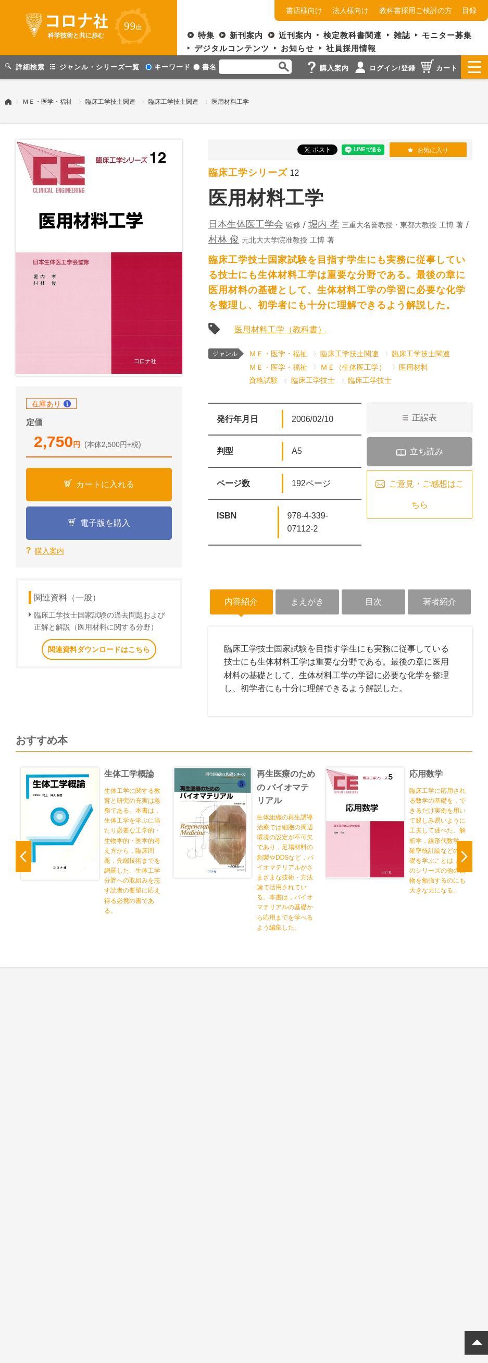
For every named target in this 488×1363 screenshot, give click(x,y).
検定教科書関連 (352, 35)
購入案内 (49, 551)
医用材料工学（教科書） (280, 329)
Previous (23, 856)
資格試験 (263, 380)
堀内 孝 (323, 224)
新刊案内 (246, 35)
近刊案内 (295, 35)
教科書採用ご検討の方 (415, 10)
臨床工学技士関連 (110, 101)
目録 (469, 10)
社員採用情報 (351, 48)
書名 (205, 67)
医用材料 (413, 367)
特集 (206, 35)
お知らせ (297, 48)
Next (464, 856)
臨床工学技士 (313, 380)
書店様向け (304, 10)
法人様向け (350, 10)
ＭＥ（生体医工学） (353, 367)
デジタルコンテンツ (231, 48)
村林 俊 (223, 239)
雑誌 (402, 35)
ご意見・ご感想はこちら (426, 494)
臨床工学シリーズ (247, 172)
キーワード (168, 67)
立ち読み (426, 451)
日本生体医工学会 (245, 224)
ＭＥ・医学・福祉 (47, 101)
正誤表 (424, 417)
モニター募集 (447, 35)
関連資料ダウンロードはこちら (99, 649)
